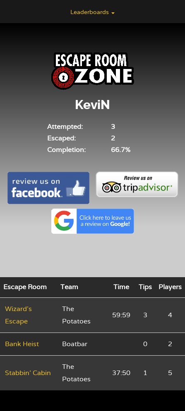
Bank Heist (22, 344)
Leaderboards (92, 12)
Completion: (66, 149)
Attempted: (65, 126)
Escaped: (61, 138)
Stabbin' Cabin (28, 372)
